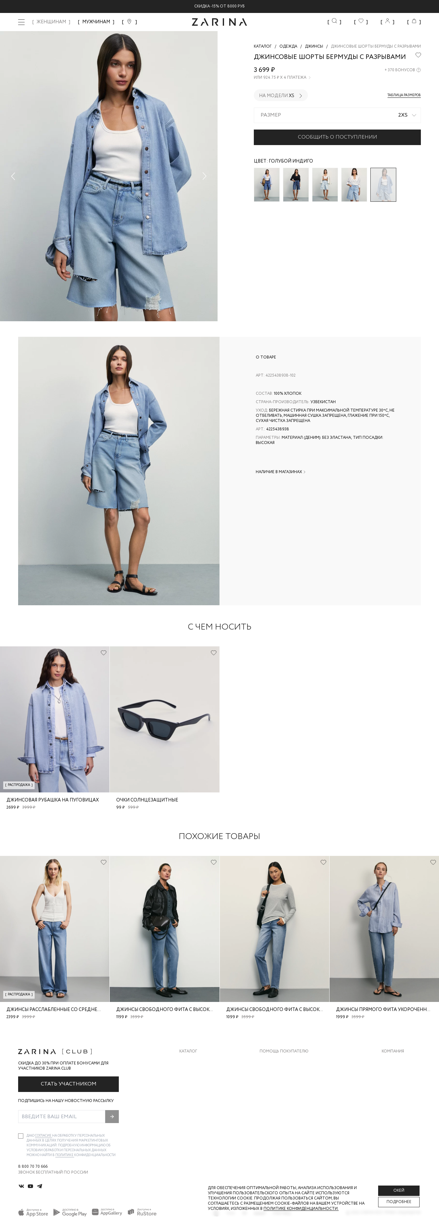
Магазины (392, 1113)
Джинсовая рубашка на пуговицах (52, 800)
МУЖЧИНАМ (96, 22)
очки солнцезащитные (147, 800)
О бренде (391, 1061)
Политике (64, 1155)
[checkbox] (20, 1136)
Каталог (188, 1051)
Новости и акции (401, 1100)
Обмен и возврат (278, 1074)
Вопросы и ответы (281, 1087)
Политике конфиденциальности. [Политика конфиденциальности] (301, 1208)
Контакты (393, 1087)
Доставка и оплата (281, 1061)
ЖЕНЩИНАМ (51, 22)
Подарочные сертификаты (289, 1113)
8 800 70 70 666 (33, 1166)
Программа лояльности (286, 1100)
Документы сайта (280, 1126)
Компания (393, 1051)
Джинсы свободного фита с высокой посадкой (180, 1009)
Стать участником (68, 1084)
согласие (43, 1135)
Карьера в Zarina (399, 1074)
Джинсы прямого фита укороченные (384, 1009)
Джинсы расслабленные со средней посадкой (67, 1009)
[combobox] (337, 115)
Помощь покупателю (284, 1051)
